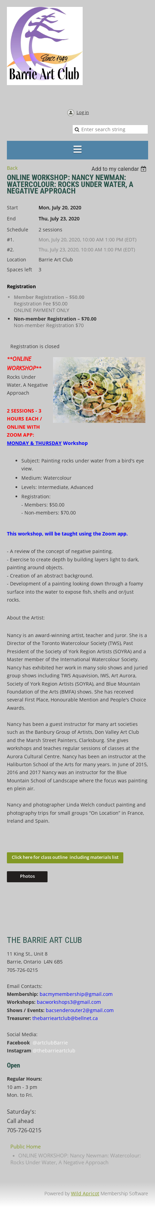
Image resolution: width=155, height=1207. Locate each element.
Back (12, 168)
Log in (82, 112)
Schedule (17, 229)
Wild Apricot (85, 1193)
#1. (10, 239)
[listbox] (119, 169)
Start (12, 207)
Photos (27, 876)
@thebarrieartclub (54, 1050)
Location (16, 259)
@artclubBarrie (50, 1042)
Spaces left (19, 269)
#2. (10, 249)
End (11, 218)
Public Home (25, 1146)
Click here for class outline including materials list (65, 857)
